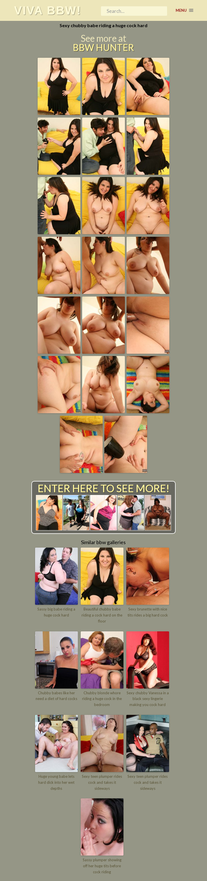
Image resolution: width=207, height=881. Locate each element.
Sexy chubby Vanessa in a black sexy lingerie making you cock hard (148, 699)
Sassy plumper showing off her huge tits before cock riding (102, 866)
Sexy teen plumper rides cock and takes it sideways (102, 782)
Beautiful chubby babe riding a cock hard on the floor (102, 615)
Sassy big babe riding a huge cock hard (56, 612)
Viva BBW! (47, 10)
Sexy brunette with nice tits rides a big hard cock (147, 612)
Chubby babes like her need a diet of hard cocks (56, 696)
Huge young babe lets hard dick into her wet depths (56, 782)
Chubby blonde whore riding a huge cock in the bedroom (102, 699)
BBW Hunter (103, 47)
